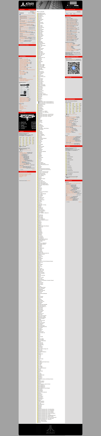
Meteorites (39, 185)
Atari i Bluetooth (68, 184)
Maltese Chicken (40, 48)
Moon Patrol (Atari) (41, 325)
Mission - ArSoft (40, 277)
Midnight (39, 206)
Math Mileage (40, 108)
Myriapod (39, 407)
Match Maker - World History (42, 94)
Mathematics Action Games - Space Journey (45, 115)
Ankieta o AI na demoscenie (24, 27)
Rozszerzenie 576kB (69, 196)
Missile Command (40, 272)
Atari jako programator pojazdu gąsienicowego (27, 35)
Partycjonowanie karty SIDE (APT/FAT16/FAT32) (27, 69)
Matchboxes (39, 98)
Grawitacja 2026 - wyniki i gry (24, 18)
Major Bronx (39, 44)
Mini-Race (39, 259)
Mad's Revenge (40, 19)
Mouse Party (39, 347)
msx (77, 108)
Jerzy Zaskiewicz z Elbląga (70, 35)
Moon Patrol (39, 324)
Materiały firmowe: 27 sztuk (24, 99)
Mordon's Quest (40, 331)
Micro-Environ (40, 198)
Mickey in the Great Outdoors (42, 191)
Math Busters (40, 105)
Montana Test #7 (40, 313)
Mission (39, 276)
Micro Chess (39, 192)
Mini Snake (39, 250)
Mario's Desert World (41, 67)
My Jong (39, 403)
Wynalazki (67, 182)
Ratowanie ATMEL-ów (69, 187)
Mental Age (39, 170)
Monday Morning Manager (42, 293)
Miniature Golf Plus (41, 254)
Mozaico (39, 352)
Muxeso (39, 400)
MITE (38, 285)
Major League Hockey (41, 45)
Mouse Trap (39, 349)
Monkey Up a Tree (40, 301)
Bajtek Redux (22, 102)
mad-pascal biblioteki (69, 26)
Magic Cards (39, 25)
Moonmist (39, 330)
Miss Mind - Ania (40, 269)
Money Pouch (40, 297)
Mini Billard (39, 246)
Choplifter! (21, 154)
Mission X (39, 281)
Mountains (39, 345)
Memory (39, 161)
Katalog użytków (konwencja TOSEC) (71, 176)
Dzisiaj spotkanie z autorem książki (25, 32)
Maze (38, 130)
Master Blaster (40, 78)
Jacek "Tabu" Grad (69, 128)
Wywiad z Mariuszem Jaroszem (71, 116)
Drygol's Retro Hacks (23, 108)
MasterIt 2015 (40, 87)
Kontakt (20, 110)
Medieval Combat (40, 146)
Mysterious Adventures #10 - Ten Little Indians (45, 418)
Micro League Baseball (41, 193)
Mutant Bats (39, 399)
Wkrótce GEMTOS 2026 (23, 21)
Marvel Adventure (40, 72)
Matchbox (39, 97)
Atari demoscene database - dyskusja (25, 174)
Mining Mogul (40, 258)
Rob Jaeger (68, 127)
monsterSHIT (40, 311)
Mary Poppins (40, 73)
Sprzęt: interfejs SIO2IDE (70, 143)
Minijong (39, 257)
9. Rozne (68, 164)
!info (73, 106)
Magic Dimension (40, 27)
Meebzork (39, 148)
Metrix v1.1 (39, 187)
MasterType (39, 91)
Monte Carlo (39, 314)
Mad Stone (39, 17)
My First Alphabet (40, 402)
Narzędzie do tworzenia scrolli (24, 60)
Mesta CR (39, 176)
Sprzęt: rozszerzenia (69, 139)
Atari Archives (22, 107)
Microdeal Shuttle (40, 197)
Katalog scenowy (68, 102)
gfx (80, 105)
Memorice (39, 160)
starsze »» (33, 42)
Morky (38, 335)
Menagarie (39, 166)
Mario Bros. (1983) (40, 64)
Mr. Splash (39, 363)
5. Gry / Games (68, 46)
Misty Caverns (40, 283)
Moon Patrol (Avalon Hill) (42, 326)
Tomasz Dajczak (68, 118)
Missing (39, 274)
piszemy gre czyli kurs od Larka (71, 21)
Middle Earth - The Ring (41, 204)
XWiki (20, 105)
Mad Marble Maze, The (41, 14)
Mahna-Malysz (40, 42)
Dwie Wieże (21, 164)
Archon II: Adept (22, 160)
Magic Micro (39, 30)
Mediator (39, 145)
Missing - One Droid (41, 275)
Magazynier (39, 20)
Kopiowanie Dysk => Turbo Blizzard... (72, 32)
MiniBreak (39, 255)
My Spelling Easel (40, 404)
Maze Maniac (40, 133)
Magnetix (39, 39)
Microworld (39, 201)
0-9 (20, 137)
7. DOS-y (68, 161)
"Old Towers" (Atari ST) (23, 152)
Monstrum (39, 312)
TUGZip (75, 114)
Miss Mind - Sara (40, 270)
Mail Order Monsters (41, 43)
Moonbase (39, 328)
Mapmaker (39, 58)
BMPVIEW (21, 71)
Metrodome (39, 188)
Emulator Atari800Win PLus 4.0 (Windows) (26, 79)
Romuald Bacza (68, 123)
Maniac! (39, 50)
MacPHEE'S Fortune (41, 13)
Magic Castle (40, 26)
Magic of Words (40, 31)
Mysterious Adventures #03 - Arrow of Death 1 (45, 411)
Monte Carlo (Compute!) (41, 315)
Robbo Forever (22, 158)
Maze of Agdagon (40, 134)
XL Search (21, 109)
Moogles (39, 319)
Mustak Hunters (40, 398)
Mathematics (40, 113)
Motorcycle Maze (40, 339)
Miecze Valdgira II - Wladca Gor (43, 212)
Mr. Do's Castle (40, 358)
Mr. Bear (39, 354)
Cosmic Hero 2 (68, 18)
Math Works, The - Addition (42, 111)
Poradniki (20, 58)
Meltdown (39, 158)
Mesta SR (39, 177)
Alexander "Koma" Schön (70, 129)
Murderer (39, 393)
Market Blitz (39, 68)
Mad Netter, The (40, 16)
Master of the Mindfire (41, 85)
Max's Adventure (40, 126)
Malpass (39, 47)
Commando (21, 156)
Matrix (38, 119)
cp (80, 103)
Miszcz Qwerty (40, 284)
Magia (38, 21)
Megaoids (39, 156)
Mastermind (39, 89)
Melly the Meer (40, 157)
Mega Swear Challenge (41, 151)
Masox (38, 77)
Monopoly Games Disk (41, 305)
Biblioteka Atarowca (22, 82)
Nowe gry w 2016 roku (23, 68)
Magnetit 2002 (40, 38)
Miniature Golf (40, 252)
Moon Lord (39, 321)
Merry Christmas (40, 175)
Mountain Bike (40, 342)
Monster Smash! (40, 310)
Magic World (39, 36)
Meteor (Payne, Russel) (41, 182)
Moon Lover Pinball (41, 322)
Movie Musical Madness (41, 351)
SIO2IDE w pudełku (69, 199)
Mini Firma (39, 247)
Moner (38, 294)
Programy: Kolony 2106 (69, 138)
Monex (38, 295)
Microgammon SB (40, 199)
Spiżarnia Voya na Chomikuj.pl (24, 101)
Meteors (39, 186)
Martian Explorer (40, 71)
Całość (67, 114)
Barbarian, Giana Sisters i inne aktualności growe (27, 17)
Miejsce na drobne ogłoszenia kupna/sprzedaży (73, 141)
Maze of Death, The (41, 135)
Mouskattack (40, 350)
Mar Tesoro (39, 59)
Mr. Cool (39, 355)
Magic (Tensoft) (40, 35)
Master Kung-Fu (40, 81)
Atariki (21, 104)
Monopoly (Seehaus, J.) (41, 306)
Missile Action (40, 271)
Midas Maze (39, 203)
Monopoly (39, 303)
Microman (39, 200)
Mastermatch (40, 88)
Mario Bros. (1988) (40, 65)
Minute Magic (40, 264)
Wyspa (21, 161)
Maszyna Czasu (40, 92)
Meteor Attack (40, 180)
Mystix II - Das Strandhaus (42, 421)
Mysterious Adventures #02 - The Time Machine (45, 410)
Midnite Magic (40, 208)
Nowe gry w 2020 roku (23, 64)
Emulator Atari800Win (23, 78)
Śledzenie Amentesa (69, 124)
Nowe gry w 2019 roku (23, 65)
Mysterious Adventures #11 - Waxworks (44, 419)
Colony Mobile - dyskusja (23, 175)
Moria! (38, 334)
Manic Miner (39, 55)
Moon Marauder (40, 323)
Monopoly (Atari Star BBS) (42, 304)
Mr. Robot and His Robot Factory (43, 361)
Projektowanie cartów (69, 188)
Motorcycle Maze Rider (41, 340)
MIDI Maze (39, 205)
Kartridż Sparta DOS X (23, 61)
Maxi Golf (39, 124)
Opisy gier (20, 151)
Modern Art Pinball (40, 288)
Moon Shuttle (40, 327)
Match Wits (39, 96)
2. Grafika (68, 153)
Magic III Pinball (40, 29)
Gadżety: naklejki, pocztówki (70, 140)
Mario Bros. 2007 (40, 66)
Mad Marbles (40, 15)
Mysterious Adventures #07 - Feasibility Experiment (46, 415)
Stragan (66, 135)
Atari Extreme (22, 40)
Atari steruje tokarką (69, 200)
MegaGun (39, 153)
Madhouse (39, 18)
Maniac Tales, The (40, 54)
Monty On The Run (41, 318)
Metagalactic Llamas (41, 178)
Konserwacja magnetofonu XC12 (25, 63)
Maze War (39, 140)
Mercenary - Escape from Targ (42, 171)
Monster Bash (40, 307)
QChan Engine (22, 74)
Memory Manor (40, 162)
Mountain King (40, 343)
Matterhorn (39, 121)
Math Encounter (40, 106)
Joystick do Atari (68, 189)
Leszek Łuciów (68, 125)
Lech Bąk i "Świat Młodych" (70, 119)
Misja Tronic (39, 268)
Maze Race (39, 136)
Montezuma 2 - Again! (41, 316)
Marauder (39, 60)
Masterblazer (40, 86)
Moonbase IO (40, 329)
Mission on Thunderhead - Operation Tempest (45, 280)
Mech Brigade (40, 144)
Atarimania (21, 106)
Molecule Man (40, 291)
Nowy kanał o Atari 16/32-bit (24, 28)
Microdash (39, 196)
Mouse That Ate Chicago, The (42, 348)
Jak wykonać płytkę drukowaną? (71, 194)
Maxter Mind (39, 127)
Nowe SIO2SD (68, 186)
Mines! (38, 242)
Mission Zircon (40, 282)
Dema (74, 13)
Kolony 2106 (22, 159)
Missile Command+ (41, 273)
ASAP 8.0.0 (21, 41)
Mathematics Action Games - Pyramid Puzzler (45, 114)
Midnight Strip (40, 207)
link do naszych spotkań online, (71, 59)
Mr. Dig (39, 356)
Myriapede (39, 406)
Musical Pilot (40, 397)
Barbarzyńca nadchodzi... (24, 37)
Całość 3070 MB (22, 146)
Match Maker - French (41, 93)
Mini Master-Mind (40, 248)
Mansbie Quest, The (41, 57)
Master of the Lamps (41, 84)
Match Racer (39, 95)
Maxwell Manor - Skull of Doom (43, 128)
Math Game (39, 107)
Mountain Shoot (40, 344)
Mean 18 (39, 143)
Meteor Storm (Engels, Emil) (42, 183)
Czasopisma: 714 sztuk (23, 97)
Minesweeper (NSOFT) (41, 244)
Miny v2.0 (39, 265)
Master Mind (39, 82)
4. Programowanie (69, 156)
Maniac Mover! (40, 52)
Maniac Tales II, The (41, 53)
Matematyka (39, 100)
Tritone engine (22, 73)
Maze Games (40, 132)
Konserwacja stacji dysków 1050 (25, 62)
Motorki (39, 341)
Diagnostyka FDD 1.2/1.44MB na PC (71, 24)
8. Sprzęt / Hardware (69, 48)
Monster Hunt (40, 308)
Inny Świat (21, 166)
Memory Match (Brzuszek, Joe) (43, 164)
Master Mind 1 (40, 83)
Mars (38, 70)
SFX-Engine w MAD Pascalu (24, 59)
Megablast (39, 152)
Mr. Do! (39, 357)
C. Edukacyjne (69, 167)
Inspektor (21, 167)
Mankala (39, 56)
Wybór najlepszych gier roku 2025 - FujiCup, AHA (27, 30)
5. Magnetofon (69, 158)
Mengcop (39, 167)
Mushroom (39, 395)
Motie (38, 337)
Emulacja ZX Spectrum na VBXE (25, 67)
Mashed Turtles (40, 75)
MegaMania (39, 155)
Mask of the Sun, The (41, 76)
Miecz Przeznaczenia (41, 210)
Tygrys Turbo (68, 190)
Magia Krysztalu (40, 23)
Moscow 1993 (40, 336)
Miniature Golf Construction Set (43, 253)
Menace (39, 165)
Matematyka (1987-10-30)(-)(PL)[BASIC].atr (46, 101)
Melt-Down (39, 159)
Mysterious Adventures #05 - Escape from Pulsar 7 (46, 413)
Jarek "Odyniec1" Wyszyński (70, 130)
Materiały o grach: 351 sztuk (24, 100)
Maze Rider (39, 137)
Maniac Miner (40, 51)
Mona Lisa (39, 292)
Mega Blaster (40, 149)
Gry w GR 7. (68, 30)
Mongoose (39, 299)
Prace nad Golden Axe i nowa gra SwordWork (27, 15)
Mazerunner (39, 141)
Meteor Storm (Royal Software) (43, 184)
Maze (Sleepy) (40, 139)
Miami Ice (39, 190)
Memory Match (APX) (41, 163)
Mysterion (39, 408)
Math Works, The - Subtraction (42, 112)
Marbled (39, 62)
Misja (38, 267)
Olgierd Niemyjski (68, 132)
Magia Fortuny (40, 22)
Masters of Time (40, 90)
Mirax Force (39, 266)
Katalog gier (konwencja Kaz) (24, 133)
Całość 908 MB (69, 174)
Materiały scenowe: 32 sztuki (24, 98)
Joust (20, 155)
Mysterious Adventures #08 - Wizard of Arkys (45, 416)
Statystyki (20, 176)
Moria (38, 333)
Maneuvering (40, 49)
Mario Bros (21, 157)
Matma (38, 118)
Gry (67, 13)
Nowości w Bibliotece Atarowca (24, 34)
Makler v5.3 (39, 46)
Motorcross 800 (40, 338)
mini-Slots (39, 260)
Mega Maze (39, 150)
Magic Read (39, 33)
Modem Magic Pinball (41, 287)
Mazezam (39, 142)
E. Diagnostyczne (69, 170)
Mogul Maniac (40, 289)
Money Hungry (40, 296)
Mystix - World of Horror (41, 420)
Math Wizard (39, 110)
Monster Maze (40, 309)
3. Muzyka (68, 155)
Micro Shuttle (40, 195)
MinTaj (38, 263)
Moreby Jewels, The (41, 332)
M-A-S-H (39, 74)
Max (38, 123)
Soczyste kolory (68, 197)
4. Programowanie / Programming (71, 45)
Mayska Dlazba (40, 129)
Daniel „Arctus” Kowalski (70, 121)
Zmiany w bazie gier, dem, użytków (71, 29)
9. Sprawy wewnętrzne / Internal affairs (72, 49)
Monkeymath (40, 302)
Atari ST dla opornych (23, 72)
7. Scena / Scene (68, 47)
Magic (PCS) (39, 32)
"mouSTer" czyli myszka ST (70, 137)
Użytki (71, 13)
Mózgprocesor (40, 353)
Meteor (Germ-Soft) (41, 181)
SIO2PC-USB (68, 185)
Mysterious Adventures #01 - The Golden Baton (45, 409)
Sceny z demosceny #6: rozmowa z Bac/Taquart (27, 22)
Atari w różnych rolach (69, 198)
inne (27, 145)
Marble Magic (40, 61)
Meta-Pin (39, 179)
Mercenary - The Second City (42, 172)
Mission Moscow (40, 279)
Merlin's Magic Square (41, 174)
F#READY (67, 120)
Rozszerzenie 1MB (69, 191)
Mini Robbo (39, 249)
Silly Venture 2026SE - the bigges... (71, 38)
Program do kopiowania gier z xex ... (71, 27)
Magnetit (39, 37)
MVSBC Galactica (40, 401)
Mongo (39, 298)
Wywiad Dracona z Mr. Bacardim (71, 117)
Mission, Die (39, 278)
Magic (38, 24)
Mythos (39, 422)
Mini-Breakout (40, 256)
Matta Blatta (39, 120)
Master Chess (40, 79)
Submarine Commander (23, 153)
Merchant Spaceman (41, 173)
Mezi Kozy (39, 189)
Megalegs (39, 154)
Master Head (39, 80)
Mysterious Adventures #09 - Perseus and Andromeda (46, 417)
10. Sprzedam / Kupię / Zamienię (71, 50)
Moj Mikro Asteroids (41, 290)
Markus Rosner (40, 69)
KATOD (67, 122)
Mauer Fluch (39, 122)
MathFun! (39, 117)
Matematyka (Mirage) (41, 104)
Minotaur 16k (40, 262)
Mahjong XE (39, 41)
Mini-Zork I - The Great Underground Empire (45, 261)
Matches (39, 99)
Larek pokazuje (22, 66)
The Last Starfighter (23, 163)
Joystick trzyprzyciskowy (70, 192)
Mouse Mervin (40, 346)
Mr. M (38, 359)
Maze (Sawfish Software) (41, 138)
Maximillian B (40, 125)
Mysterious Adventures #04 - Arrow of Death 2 (45, 412)
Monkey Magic (40, 300)
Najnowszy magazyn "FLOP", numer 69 (26, 25)
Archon (21, 162)
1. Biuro (67, 152)
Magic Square (40, 34)
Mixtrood (39, 286)
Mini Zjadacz (39, 251)
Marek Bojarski (68, 131)
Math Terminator (40, 109)
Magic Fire (39, 28)
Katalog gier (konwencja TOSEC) (24, 148)
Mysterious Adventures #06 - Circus (43, 414)
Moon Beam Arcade (41, 320)
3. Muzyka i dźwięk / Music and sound (72, 44)
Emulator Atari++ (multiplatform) (25, 80)
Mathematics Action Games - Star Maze (44, 116)
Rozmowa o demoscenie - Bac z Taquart (26, 20)
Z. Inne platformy (69, 173)
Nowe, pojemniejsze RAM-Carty (71, 136)
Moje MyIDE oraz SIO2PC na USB (71, 193)
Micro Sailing (40, 194)
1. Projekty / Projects (69, 43)
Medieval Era (40, 147)
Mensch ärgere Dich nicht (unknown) (44, 169)
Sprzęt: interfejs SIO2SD (70, 144)
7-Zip (73, 114)
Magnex (39, 40)
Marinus (39, 63)
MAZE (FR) (39, 131)
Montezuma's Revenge (41, 317)
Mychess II (39, 405)
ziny (73, 112)
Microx (39, 202)
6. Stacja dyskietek (69, 159)
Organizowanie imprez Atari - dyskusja (25, 173)
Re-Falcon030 (22, 38)
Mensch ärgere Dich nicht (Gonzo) (43, 168)
